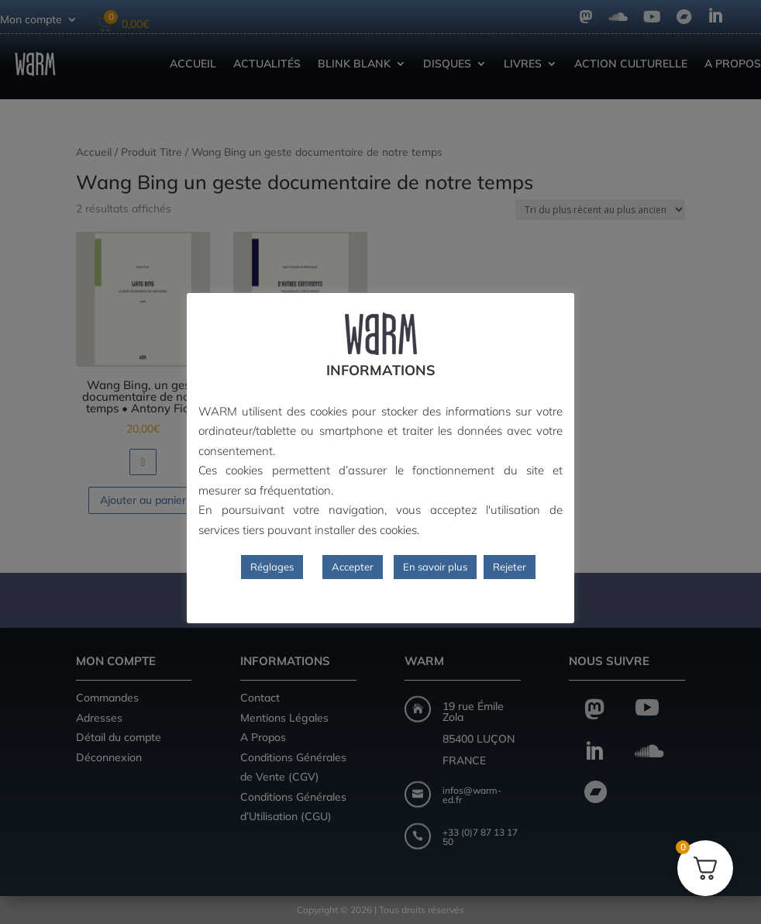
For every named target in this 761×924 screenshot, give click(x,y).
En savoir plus (435, 566)
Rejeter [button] (509, 566)
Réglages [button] (272, 566)
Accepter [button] (353, 566)
